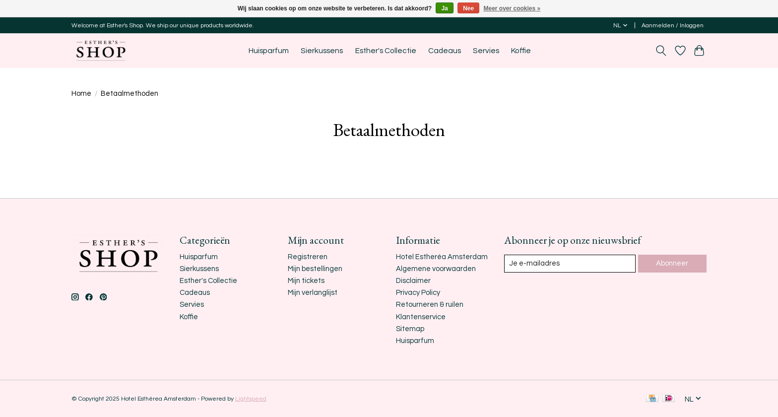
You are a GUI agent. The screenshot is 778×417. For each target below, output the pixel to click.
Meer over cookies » (512, 8)
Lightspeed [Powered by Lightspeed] (250, 399)
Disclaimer (413, 280)
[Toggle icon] (661, 51)
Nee (468, 8)
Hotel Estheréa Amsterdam (442, 257)
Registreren (307, 257)
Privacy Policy (418, 292)
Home (81, 93)
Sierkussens (322, 51)
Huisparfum (269, 51)
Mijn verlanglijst (312, 292)
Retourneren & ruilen (429, 304)
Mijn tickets (306, 280)
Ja (444, 8)
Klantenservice (421, 317)
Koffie (521, 51)
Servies (486, 51)
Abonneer (672, 263)
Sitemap (410, 329)
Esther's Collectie (385, 51)
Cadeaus (444, 51)
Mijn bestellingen (315, 269)
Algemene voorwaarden (436, 269)
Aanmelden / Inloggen (673, 25)
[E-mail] (570, 264)
